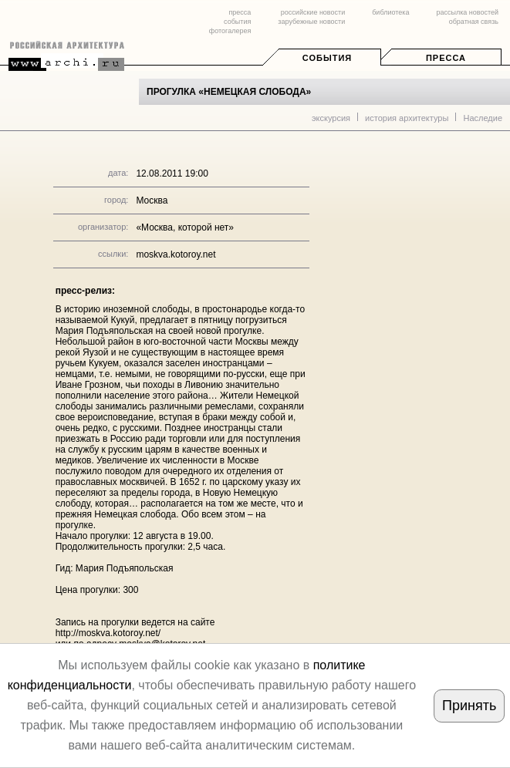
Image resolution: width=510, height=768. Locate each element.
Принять (469, 705)
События (327, 57)
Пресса (446, 57)
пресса (239, 12)
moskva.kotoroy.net (175, 254)
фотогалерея (230, 31)
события (237, 21)
